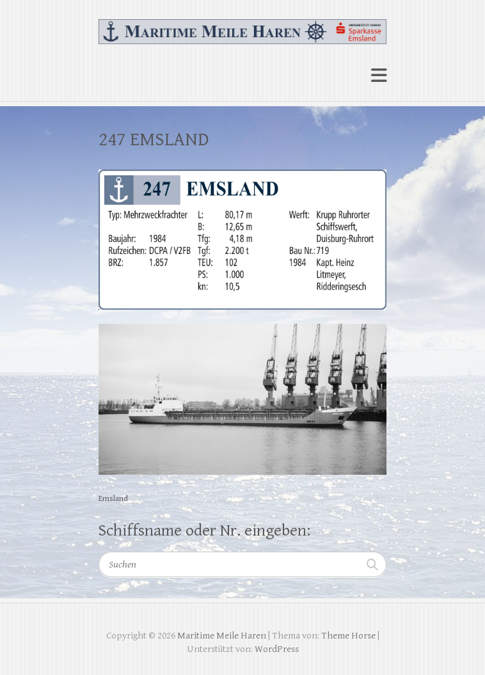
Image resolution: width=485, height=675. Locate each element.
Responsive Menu (378, 75)
